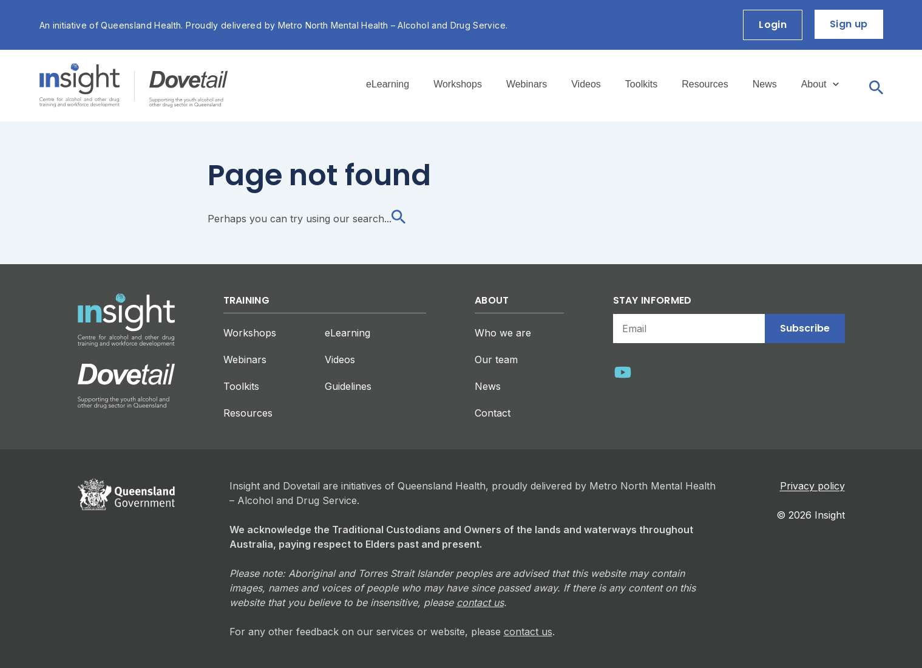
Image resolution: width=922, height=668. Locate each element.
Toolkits (641, 84)
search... (379, 219)
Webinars (526, 84)
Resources (705, 84)
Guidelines (348, 386)
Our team (496, 359)
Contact (492, 413)
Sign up (848, 24)
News (765, 84)
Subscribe (805, 328)
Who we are (503, 333)
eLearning (387, 84)
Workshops (457, 84)
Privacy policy (812, 486)
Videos (586, 84)
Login (773, 25)
